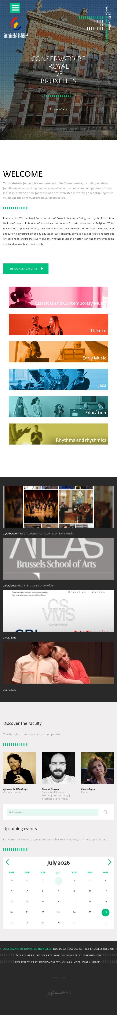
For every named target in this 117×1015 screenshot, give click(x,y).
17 (74, 901)
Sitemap (97, 962)
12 (106, 891)
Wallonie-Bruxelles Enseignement (77, 956)
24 (74, 912)
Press (86, 962)
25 (90, 912)
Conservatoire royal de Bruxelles (27, 949)
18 (90, 901)
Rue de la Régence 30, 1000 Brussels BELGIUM (83, 949)
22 (43, 912)
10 (74, 891)
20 (11, 912)
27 (11, 922)
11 (90, 891)
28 (27, 922)
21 (27, 912)
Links (77, 962)
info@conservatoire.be (55, 962)
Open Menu (15, 8)
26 (106, 912)
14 (27, 901)
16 (58, 901)
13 (11, 901)
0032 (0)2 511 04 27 (26, 962)
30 (58, 922)
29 (43, 922)
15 (43, 901)
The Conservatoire (25, 268)
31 (74, 922)
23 (58, 912)
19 (106, 901)
